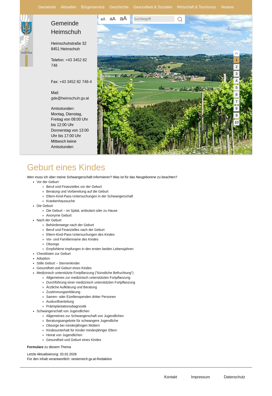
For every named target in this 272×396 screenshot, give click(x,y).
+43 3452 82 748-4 (76, 82)
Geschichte (119, 7)
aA (103, 19)
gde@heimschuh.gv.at (70, 98)
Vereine (227, 7)
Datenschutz (234, 377)
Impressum (200, 377)
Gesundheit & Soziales (152, 7)
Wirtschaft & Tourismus (196, 7)
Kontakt (170, 377)
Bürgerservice (93, 7)
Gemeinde (47, 7)
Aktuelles (68, 7)
